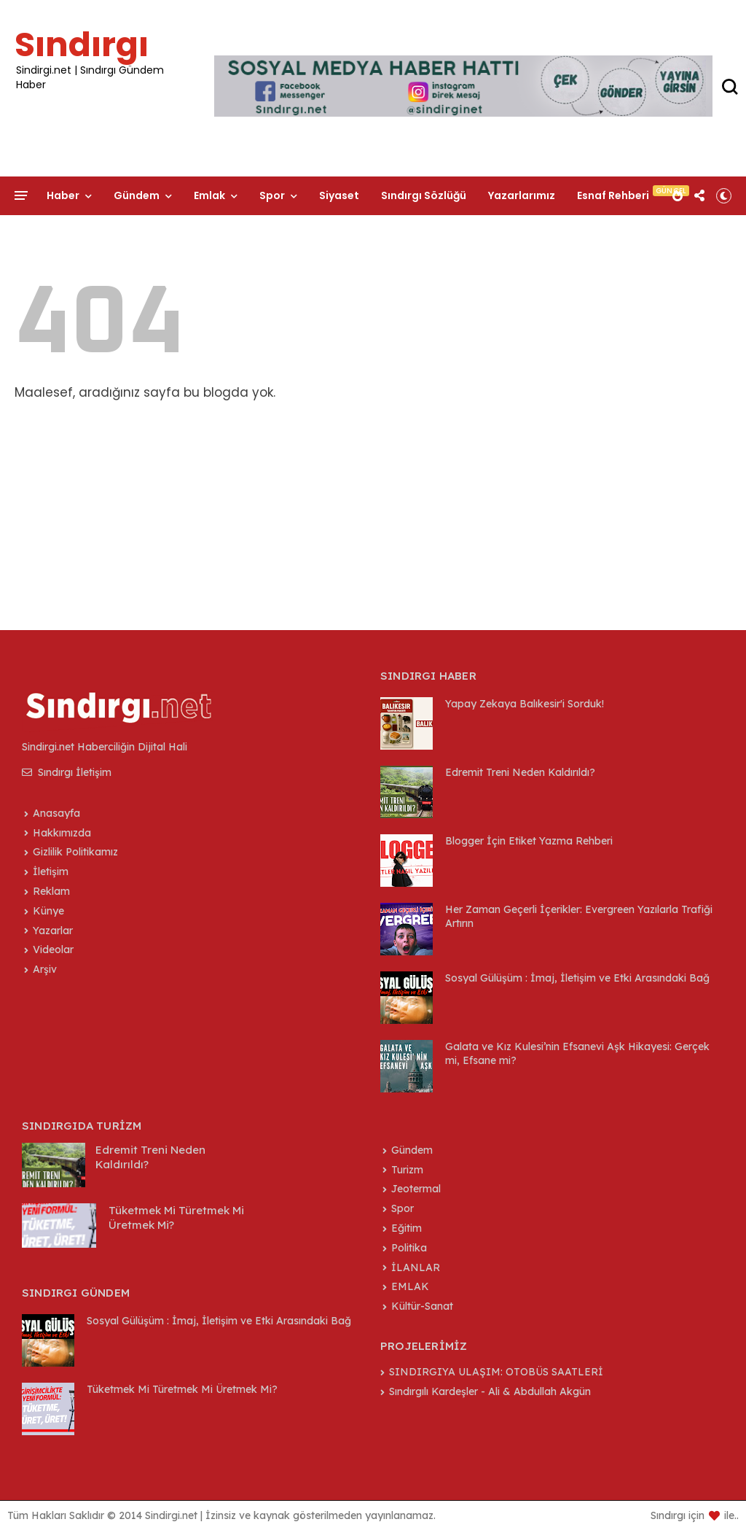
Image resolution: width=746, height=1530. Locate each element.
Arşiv (45, 969)
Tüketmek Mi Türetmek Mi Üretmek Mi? (182, 1389)
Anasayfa (56, 813)
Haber (63, 195)
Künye (48, 910)
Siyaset (339, 195)
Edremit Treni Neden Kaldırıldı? (520, 772)
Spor (272, 195)
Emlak (209, 195)
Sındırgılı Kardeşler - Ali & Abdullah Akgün (490, 1391)
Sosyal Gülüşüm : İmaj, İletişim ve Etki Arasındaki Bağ (577, 978)
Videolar (53, 949)
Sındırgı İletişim (66, 772)
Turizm (407, 1169)
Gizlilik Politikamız (75, 851)
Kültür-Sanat (422, 1306)
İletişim (66, 223)
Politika (409, 1247)
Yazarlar (53, 930)
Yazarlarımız (521, 195)
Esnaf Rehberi (613, 195)
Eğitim (406, 1228)
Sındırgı (82, 44)
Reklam (51, 891)
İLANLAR (415, 1267)
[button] (723, 195)
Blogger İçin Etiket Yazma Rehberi (529, 840)
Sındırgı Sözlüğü (423, 195)
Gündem (137, 195)
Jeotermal (416, 1188)
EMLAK (410, 1286)
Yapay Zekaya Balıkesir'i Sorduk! (524, 703)
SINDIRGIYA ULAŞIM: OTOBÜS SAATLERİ (496, 1371)
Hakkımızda (62, 832)
